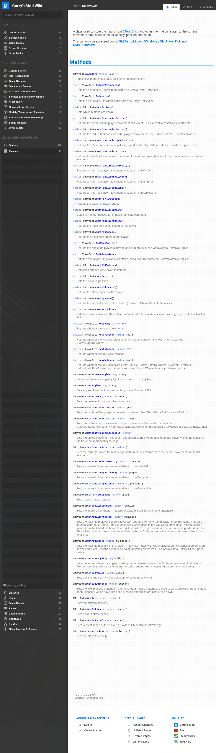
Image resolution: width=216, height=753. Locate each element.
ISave (10, 475)
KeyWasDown (111, 375)
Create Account (91, 730)
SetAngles (98, 401)
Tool (9, 555)
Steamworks (184, 736)
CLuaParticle (14, 182)
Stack (10, 540)
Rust (179, 730)
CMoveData (89, 6)
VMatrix (11, 570)
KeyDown (109, 336)
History (205, 7)
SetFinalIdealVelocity (107, 485)
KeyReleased (112, 363)
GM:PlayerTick (175, 40)
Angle (81, 84)
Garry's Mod (184, 725)
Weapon (11, 575)
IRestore (12, 470)
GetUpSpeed (109, 310)
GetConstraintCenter (115, 119)
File (9, 450)
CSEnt (11, 425)
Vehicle (11, 565)
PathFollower (14, 510)
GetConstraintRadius (115, 131)
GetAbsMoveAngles (112, 84)
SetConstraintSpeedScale (108, 455)
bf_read (11, 161)
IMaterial (12, 460)
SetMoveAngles (101, 586)
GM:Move (155, 40)
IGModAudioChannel (19, 455)
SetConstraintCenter (105, 425)
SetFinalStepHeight (105, 508)
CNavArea (13, 395)
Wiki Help (182, 741)
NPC (10, 500)
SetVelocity (100, 666)
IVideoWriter (14, 485)
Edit (187, 7)
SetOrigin (98, 631)
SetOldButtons (101, 616)
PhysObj (12, 520)
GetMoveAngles (110, 251)
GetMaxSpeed (110, 239)
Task (9, 550)
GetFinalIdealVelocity (117, 169)
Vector (82, 119)
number (108, 72)
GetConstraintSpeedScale (118, 143)
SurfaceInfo (13, 545)
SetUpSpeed (99, 654)
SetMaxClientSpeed (104, 543)
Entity (10, 445)
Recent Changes (140, 725)
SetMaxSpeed (100, 568)
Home (75, 6)
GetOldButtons (111, 275)
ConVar (11, 415)
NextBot (11, 495)
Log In (85, 725)
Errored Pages (139, 736)
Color (10, 410)
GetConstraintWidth (115, 154)
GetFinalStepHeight (115, 193)
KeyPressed (111, 348)
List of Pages (138, 741)
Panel (10, 505)
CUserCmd (136, 30)
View (171, 7)
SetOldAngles (101, 604)
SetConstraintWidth (105, 470)
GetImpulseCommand (114, 216)
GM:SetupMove (135, 40)
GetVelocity (110, 321)
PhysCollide (14, 515)
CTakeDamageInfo (17, 435)
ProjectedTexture (16, 530)
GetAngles (107, 96)
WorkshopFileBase (18, 580)
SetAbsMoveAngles (103, 390)
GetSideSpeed (110, 298)
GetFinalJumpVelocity (116, 181)
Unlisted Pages (139, 730)
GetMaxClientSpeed (114, 228)
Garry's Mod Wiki (27, 6)
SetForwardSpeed (103, 520)
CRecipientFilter (16, 420)
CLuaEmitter (14, 172)
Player (10, 525)
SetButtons (99, 413)
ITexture (11, 480)
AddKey (96, 72)
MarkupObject (15, 490)
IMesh (10, 465)
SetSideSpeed (101, 643)
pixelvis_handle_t (16, 585)
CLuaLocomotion (16, 177)
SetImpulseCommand (104, 531)
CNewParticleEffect (18, 405)
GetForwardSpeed (113, 204)
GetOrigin (108, 286)
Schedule (12, 535)
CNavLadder (14, 400)
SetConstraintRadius (105, 436)
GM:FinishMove (89, 43)
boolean (83, 336)
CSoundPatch (15, 430)
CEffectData (14, 167)
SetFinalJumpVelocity (106, 496)
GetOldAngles (109, 263)
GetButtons (109, 107)
